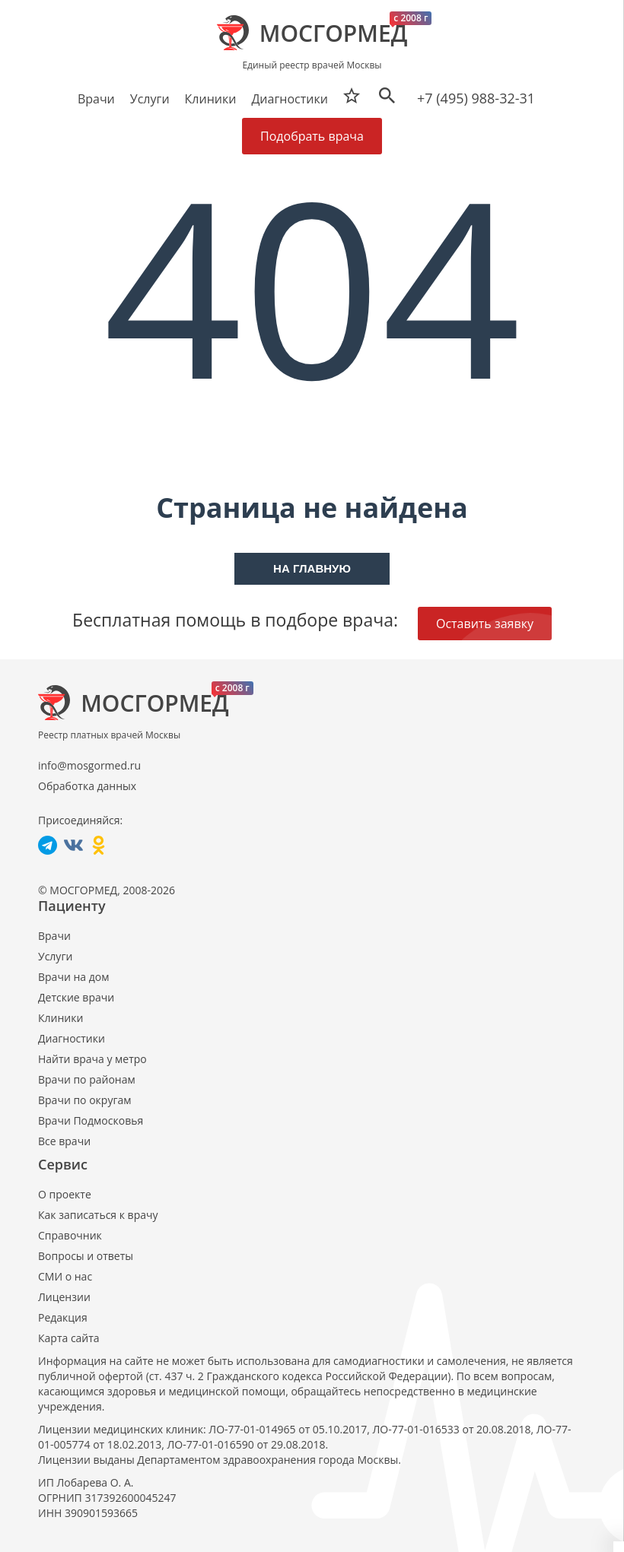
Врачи (54, 935)
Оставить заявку (484, 623)
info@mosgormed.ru (89, 765)
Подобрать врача (312, 136)
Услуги (55, 956)
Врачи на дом (73, 977)
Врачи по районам (86, 1079)
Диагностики (289, 98)
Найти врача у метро (92, 1059)
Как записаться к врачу (98, 1215)
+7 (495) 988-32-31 (476, 98)
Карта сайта (69, 1338)
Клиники (60, 1018)
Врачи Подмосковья (90, 1120)
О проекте (64, 1194)
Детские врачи (76, 997)
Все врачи (64, 1141)
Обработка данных (87, 786)
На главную (312, 568)
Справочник (70, 1235)
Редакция (63, 1317)
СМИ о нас (65, 1276)
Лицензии (64, 1297)
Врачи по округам (84, 1100)
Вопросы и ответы (85, 1256)
